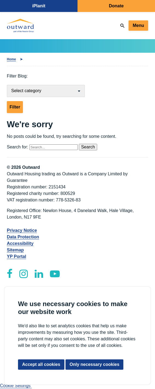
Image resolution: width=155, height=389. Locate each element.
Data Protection (23, 237)
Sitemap (15, 250)
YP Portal (16, 256)
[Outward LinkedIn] (39, 273)
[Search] (122, 26)
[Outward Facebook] (10, 273)
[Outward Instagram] (23, 273)
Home (11, 59)
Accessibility (20, 243)
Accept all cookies (41, 364)
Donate (116, 6)
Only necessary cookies (94, 364)
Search (88, 147)
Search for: (43, 147)
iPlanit (38, 6)
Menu (138, 25)
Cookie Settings (16, 385)
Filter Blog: (17, 76)
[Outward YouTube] (55, 273)
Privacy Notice (22, 230)
